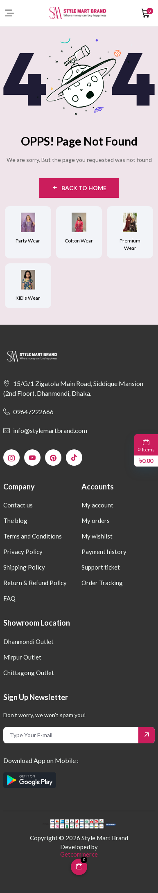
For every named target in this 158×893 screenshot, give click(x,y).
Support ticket (100, 567)
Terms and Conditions (32, 536)
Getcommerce (79, 854)
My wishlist (97, 536)
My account (97, 505)
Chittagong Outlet (28, 672)
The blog (15, 520)
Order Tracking (102, 582)
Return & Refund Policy (35, 582)
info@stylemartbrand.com (45, 430)
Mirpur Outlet (22, 657)
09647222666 (28, 411)
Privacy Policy (23, 551)
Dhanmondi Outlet (28, 641)
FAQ (9, 598)
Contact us (18, 505)
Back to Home (79, 187)
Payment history (103, 551)
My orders (95, 520)
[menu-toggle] (9, 13)
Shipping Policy (24, 567)
